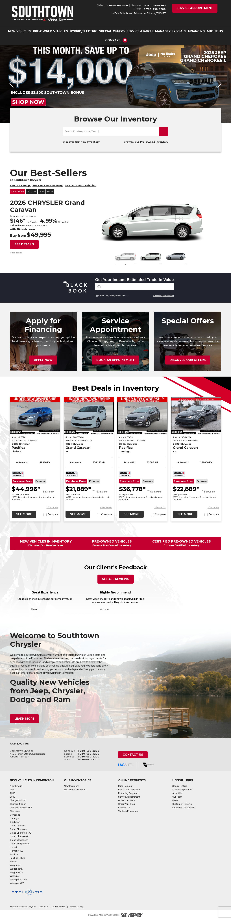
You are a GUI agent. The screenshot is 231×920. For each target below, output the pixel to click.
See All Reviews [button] (115, 579)
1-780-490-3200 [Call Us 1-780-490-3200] (117, 5)
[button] (115, 40)
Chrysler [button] (17, 191)
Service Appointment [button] (194, 8)
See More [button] (24, 514)
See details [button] (24, 244)
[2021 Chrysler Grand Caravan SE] (89, 415)
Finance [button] (40, 481)
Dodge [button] (31, 191)
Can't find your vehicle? (163, 295)
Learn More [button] (24, 718)
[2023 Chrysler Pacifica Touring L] (142, 415)
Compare (53, 514)
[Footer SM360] (132, 915)
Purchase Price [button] (22, 481)
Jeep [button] (42, 191)
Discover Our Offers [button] (187, 360)
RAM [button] (50, 191)
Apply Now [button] (43, 360)
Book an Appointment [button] (115, 360)
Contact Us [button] (133, 754)
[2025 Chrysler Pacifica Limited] (35, 415)
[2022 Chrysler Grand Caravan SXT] (196, 415)
